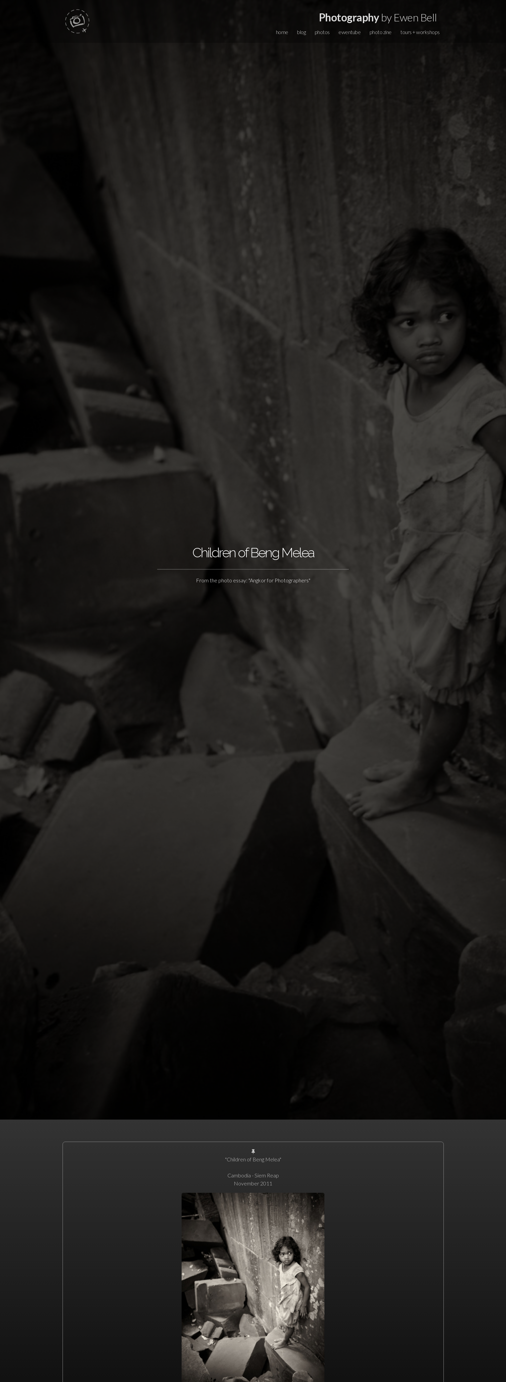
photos (322, 32)
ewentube (349, 32)
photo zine (381, 32)
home (282, 32)
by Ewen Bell (378, 17)
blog (301, 32)
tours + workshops (420, 32)
